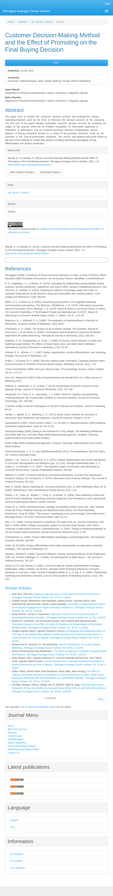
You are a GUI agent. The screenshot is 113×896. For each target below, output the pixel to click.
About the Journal (17, 729)
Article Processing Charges (22, 746)
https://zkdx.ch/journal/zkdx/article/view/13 (30, 164)
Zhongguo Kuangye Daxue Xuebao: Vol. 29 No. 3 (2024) (56, 654)
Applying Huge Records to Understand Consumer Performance (67, 594)
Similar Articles (18, 588)
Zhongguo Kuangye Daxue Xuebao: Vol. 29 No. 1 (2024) (41, 597)
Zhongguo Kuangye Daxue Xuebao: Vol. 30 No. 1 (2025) (58, 627)
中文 (12, 827)
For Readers (16, 854)
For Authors (16, 861)
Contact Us (13, 752)
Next (101, 699)
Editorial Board (15, 739)
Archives (22, 21)
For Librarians (17, 867)
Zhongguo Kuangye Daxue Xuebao (26, 11)
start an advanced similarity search (38, 707)
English (14, 820)
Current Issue (15, 736)
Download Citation (50, 172)
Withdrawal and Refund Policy (23, 749)
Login (107, 3)
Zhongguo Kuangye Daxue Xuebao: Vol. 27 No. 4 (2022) (76, 617)
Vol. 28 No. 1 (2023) (41, 21)
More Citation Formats (22, 172)
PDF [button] (56, 62)
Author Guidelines (17, 742)
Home (11, 21)
